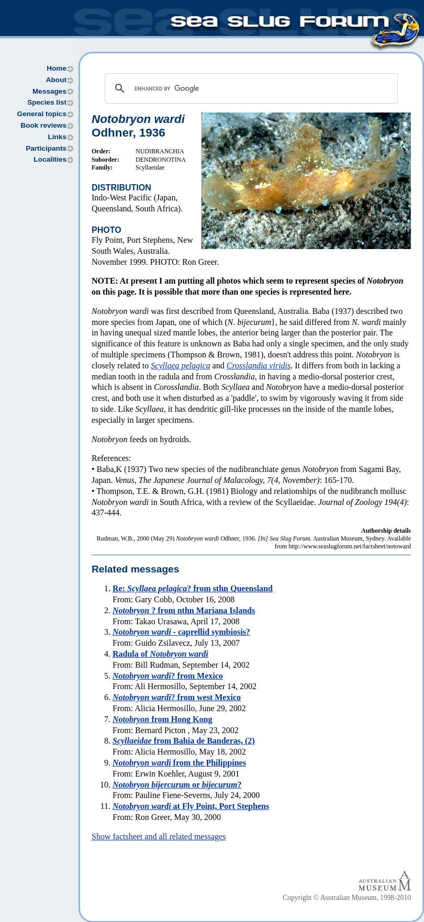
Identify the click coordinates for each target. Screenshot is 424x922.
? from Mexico (168, 675)
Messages (49, 91)
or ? (177, 784)
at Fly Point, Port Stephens (191, 806)
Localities (50, 159)
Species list (46, 102)
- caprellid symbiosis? (181, 631)
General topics (41, 114)
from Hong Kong (162, 719)
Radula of (160, 653)
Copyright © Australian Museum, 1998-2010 (347, 898)
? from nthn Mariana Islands (184, 610)
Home (56, 68)
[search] (250, 88)
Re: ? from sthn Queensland (193, 588)
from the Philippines (179, 762)
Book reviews (43, 125)
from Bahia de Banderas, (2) (184, 740)
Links (57, 137)
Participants (46, 148)
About (56, 80)
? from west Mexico (177, 697)
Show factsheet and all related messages (159, 836)
